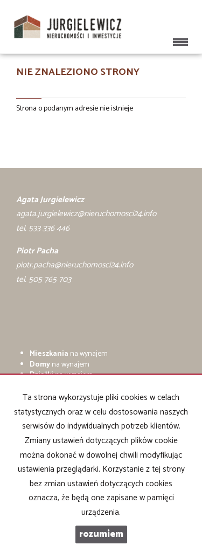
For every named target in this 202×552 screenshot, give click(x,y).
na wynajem (69, 354)
